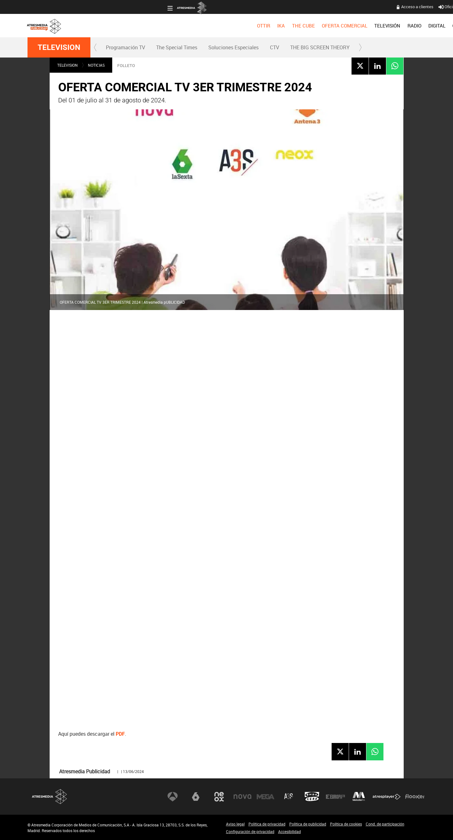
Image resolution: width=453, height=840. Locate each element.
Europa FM (335, 796)
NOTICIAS (96, 65)
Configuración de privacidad (250, 831)
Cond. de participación (385, 823)
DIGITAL (296, 25)
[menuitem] (123, 25)
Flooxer (414, 796)
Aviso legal (235, 823)
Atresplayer (386, 796)
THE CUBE (163, 25)
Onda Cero (312, 796)
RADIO (274, 25)
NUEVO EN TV (410, 25)
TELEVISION (59, 47)
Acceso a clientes (277, 6)
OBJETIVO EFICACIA (335, 25)
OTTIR (123, 25)
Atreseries (288, 796)
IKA (141, 25)
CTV (274, 47)
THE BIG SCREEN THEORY (320, 47)
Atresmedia (50, 796)
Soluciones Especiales (233, 47)
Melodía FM (358, 796)
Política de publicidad (307, 823)
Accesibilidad (289, 831)
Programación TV (125, 47)
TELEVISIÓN (247, 25)
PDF (120, 734)
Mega (265, 796)
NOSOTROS (376, 25)
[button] (95, 47)
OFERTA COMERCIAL (204, 25)
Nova (242, 796)
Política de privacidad (266, 823)
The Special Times (176, 47)
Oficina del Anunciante (321, 6)
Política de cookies (346, 823)
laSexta (195, 796)
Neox (219, 796)
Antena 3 (172, 796)
